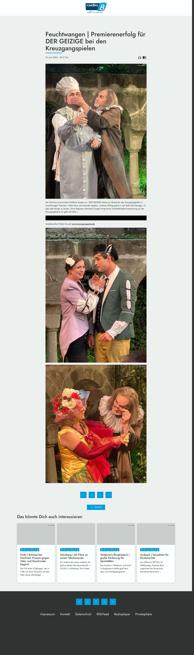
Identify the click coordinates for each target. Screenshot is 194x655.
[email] (113, 602)
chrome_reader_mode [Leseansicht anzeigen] (144, 57)
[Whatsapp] (96, 602)
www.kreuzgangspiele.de (83, 223)
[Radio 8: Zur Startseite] (96, 8)
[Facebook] (79, 602)
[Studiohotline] (104, 602)
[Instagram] (87, 602)
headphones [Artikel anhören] (140, 57)
